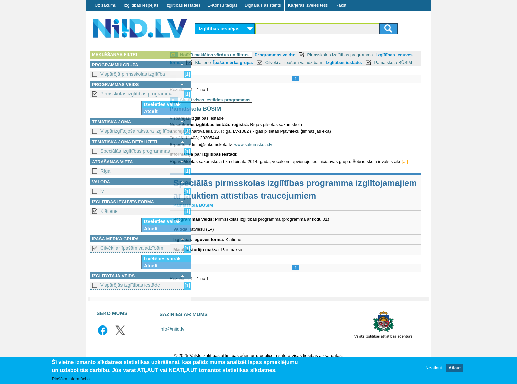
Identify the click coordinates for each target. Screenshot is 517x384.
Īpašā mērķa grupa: (300, 62)
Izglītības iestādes (182, 5)
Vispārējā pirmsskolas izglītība (132, 74)
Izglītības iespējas (141, 5)
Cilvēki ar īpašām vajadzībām (131, 248)
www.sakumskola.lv (280, 151)
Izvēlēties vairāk (162, 104)
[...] (207, 175)
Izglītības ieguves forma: (224, 62)
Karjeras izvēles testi (308, 5)
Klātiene (109, 211)
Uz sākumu (105, 5)
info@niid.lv (171, 343)
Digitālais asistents (263, 5)
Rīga (105, 171)
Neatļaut (434, 369)
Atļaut (455, 369)
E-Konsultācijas (222, 5)
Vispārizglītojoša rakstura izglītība (136, 131)
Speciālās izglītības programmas (135, 151)
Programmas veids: (302, 54)
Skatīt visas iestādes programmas (242, 107)
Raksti (341, 5)
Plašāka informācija (71, 380)
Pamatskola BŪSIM (244, 69)
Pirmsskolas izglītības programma (136, 94)
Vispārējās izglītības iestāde (130, 285)
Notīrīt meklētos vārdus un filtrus (241, 54)
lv (102, 191)
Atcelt (151, 111)
